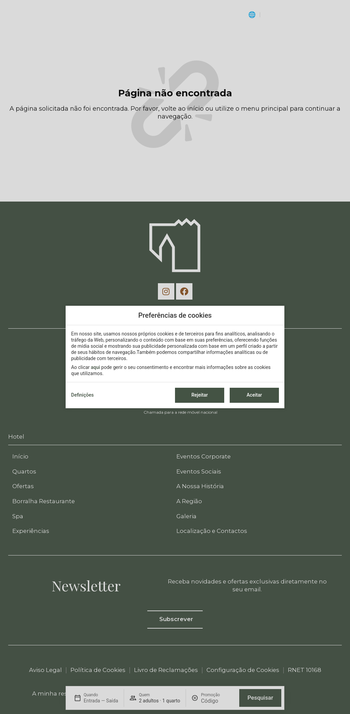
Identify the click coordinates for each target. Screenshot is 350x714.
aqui (95, 367)
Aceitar (254, 395)
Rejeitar (199, 395)
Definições (82, 395)
